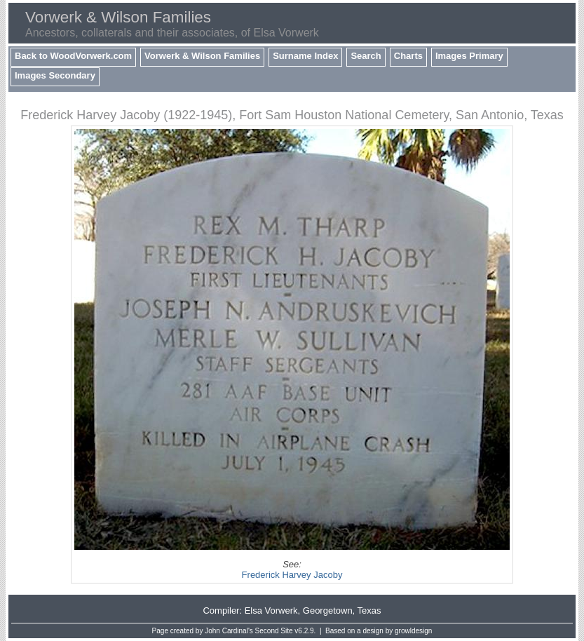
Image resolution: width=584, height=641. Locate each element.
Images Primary (469, 55)
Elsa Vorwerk (271, 610)
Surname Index (305, 55)
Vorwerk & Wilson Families (202, 55)
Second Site (274, 631)
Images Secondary (55, 75)
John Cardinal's (229, 631)
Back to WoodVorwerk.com (73, 55)
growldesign (413, 631)
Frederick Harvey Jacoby (292, 574)
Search (366, 55)
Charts (408, 55)
